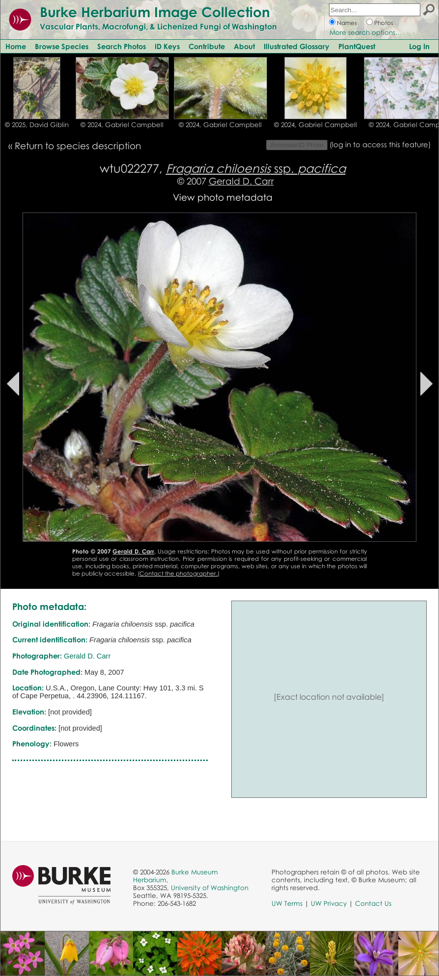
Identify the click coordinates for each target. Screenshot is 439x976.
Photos (383, 22)
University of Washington (209, 888)
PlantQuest (356, 46)
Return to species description (78, 145)
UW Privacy (329, 903)
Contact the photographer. (178, 573)
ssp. (256, 168)
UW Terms (287, 903)
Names (347, 22)
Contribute (207, 46)
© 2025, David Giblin (37, 125)
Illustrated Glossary (296, 46)
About (244, 46)
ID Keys (167, 46)
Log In (419, 46)
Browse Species (61, 46)
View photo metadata (223, 197)
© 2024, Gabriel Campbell (122, 125)
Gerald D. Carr (241, 180)
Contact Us (373, 903)
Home (15, 46)
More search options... (365, 32)
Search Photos (121, 46)
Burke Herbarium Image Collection (155, 11)
